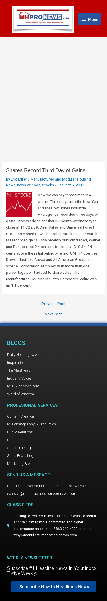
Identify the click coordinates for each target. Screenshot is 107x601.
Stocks (48, 185)
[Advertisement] (53, 93)
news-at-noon (28, 185)
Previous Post (53, 304)
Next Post (53, 314)
